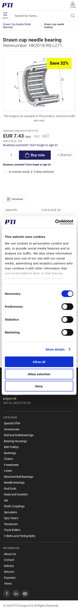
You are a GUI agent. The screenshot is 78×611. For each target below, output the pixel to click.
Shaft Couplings (14, 506)
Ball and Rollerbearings (18, 435)
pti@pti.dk (9, 398)
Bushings (10, 453)
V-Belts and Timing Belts (19, 536)
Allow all (39, 362)
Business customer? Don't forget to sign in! (30, 145)
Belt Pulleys (11, 447)
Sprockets (10, 512)
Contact (9, 560)
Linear (8, 470)
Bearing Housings (15, 441)
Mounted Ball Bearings (18, 476)
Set (6, 500)
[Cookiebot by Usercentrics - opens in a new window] (55, 222)
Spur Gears (11, 518)
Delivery (9, 566)
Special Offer (12, 423)
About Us (10, 554)
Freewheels (11, 465)
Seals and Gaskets (16, 494)
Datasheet (14, 199)
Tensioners (11, 524)
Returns (9, 571)
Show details (55, 349)
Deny (39, 386)
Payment (10, 577)
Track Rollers (12, 530)
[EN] (9, 5)
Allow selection (39, 374)
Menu (5, 15)
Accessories (11, 429)
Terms (8, 583)
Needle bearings (14, 482)
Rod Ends (10, 488)
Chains (8, 458)
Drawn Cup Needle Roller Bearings (17, 26)
